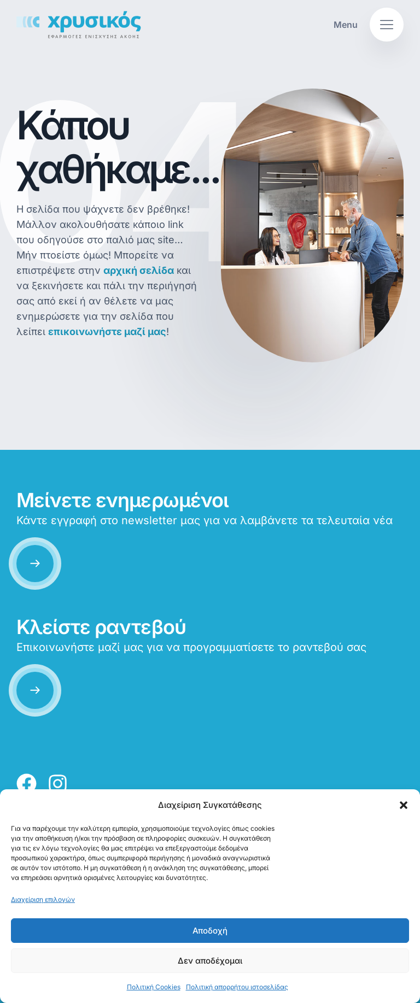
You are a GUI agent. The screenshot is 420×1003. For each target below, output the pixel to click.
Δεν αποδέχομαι (210, 960)
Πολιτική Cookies (153, 987)
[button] (403, 805)
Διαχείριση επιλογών (43, 899)
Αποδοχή (210, 930)
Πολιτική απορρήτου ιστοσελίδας (237, 987)
